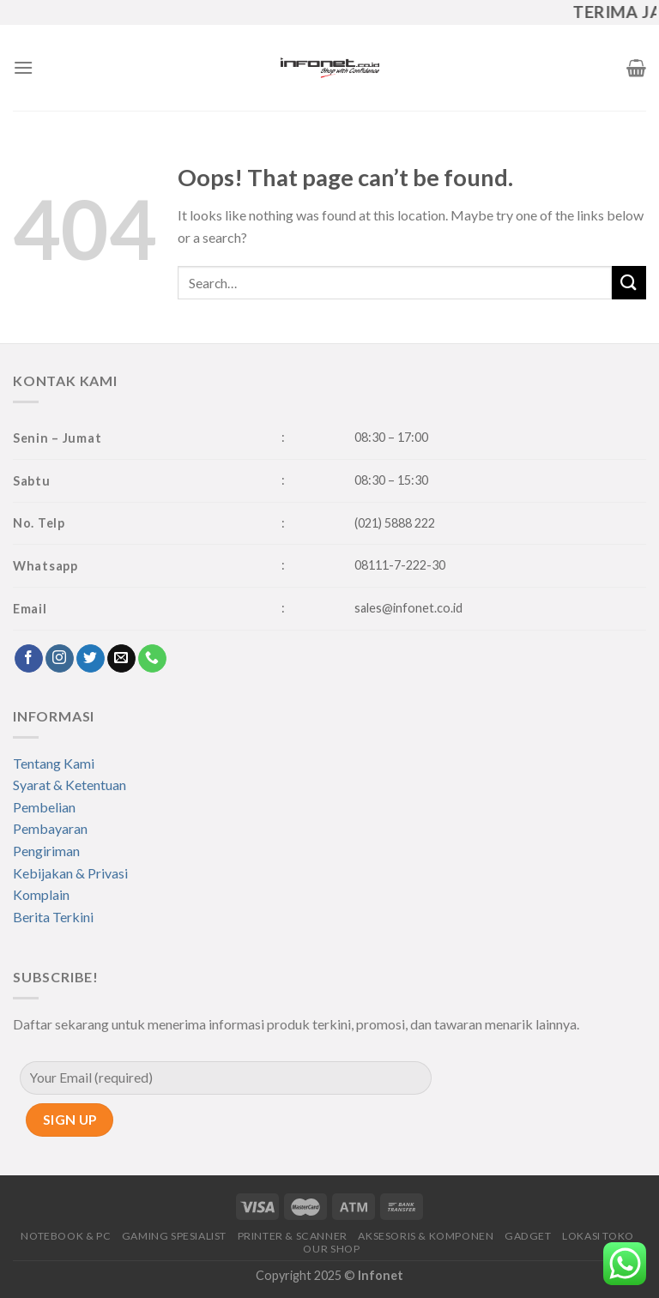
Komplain (41, 894)
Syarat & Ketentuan (69, 784)
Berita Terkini (53, 917)
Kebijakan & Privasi (70, 873)
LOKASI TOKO (598, 1235)
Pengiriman (46, 850)
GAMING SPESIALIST (174, 1235)
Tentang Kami (53, 763)
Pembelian (44, 807)
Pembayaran (50, 828)
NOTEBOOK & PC (66, 1235)
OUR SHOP (331, 1248)
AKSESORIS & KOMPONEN (425, 1235)
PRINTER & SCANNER (293, 1235)
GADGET (528, 1235)
